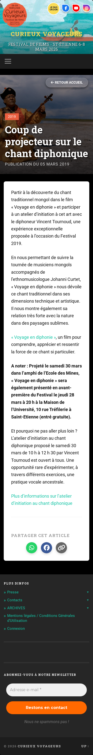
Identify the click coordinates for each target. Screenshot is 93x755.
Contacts (14, 600)
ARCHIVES (16, 608)
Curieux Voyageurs (47, 34)
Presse (13, 592)
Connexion (16, 628)
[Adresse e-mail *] (46, 689)
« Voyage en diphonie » (33, 337)
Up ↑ (85, 746)
